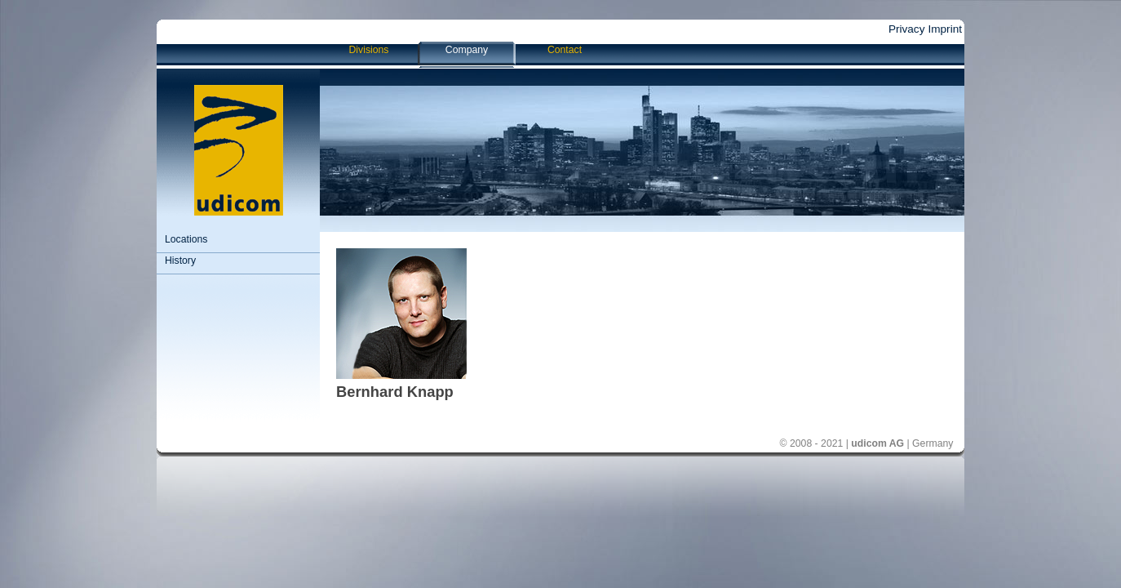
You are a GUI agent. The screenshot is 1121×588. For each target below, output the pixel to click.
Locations (186, 239)
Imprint (945, 29)
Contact (564, 50)
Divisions (369, 50)
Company (466, 50)
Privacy (906, 29)
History (180, 260)
